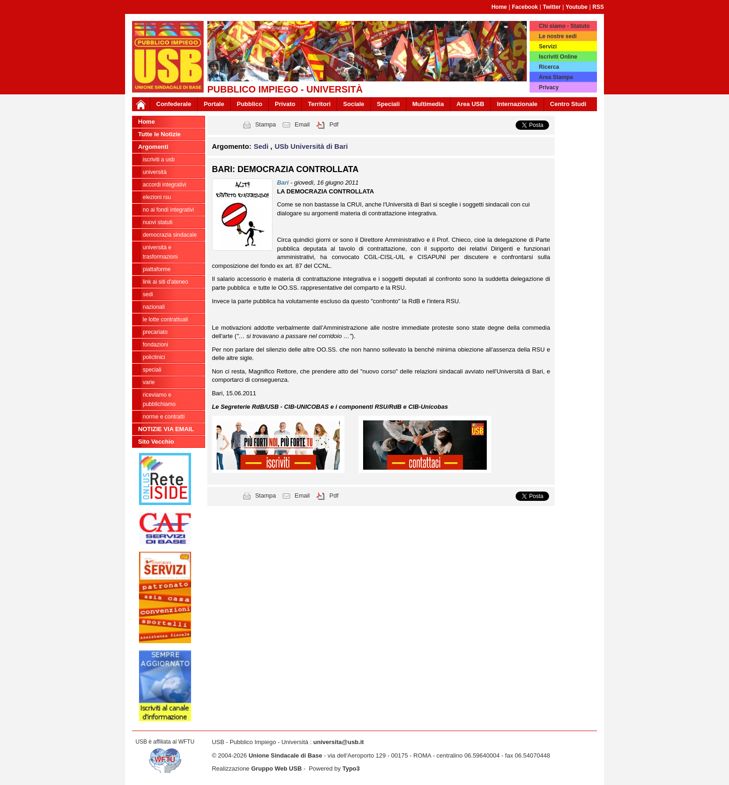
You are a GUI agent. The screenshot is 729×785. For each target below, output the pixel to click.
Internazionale (517, 103)
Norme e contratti (164, 416)
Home (499, 7)
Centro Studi (568, 103)
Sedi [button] (262, 146)
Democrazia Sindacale (170, 235)
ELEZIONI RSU (157, 197)
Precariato (155, 332)
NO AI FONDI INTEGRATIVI (168, 209)
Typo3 (350, 768)
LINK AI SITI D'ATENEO (165, 282)
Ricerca (549, 67)
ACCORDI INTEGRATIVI (164, 184)
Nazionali (154, 307)
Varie (149, 382)
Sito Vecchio (156, 441)
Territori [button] (319, 103)
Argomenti (153, 146)
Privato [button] (285, 103)
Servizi (548, 46)
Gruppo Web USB (276, 768)
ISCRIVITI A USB (159, 159)
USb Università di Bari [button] (311, 146)
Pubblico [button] (249, 103)
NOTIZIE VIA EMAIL (166, 429)
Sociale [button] (353, 103)
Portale (214, 103)
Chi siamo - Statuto (564, 26)
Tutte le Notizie (159, 134)
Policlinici (154, 357)
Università (154, 172)
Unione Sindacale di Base (285, 755)
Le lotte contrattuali (165, 319)
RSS (598, 7)
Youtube (577, 7)
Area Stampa (556, 77)
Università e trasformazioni (160, 252)
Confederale (173, 103)
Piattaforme (157, 269)
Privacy (549, 87)
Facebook (525, 7)
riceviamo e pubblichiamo (159, 399)
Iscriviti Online (558, 56)
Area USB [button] (470, 103)
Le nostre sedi (558, 36)
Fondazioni (155, 344)
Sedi (148, 294)
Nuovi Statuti (157, 222)
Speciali (152, 369)
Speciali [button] (388, 103)
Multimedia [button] (428, 103)
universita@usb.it (338, 741)
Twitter (552, 7)
